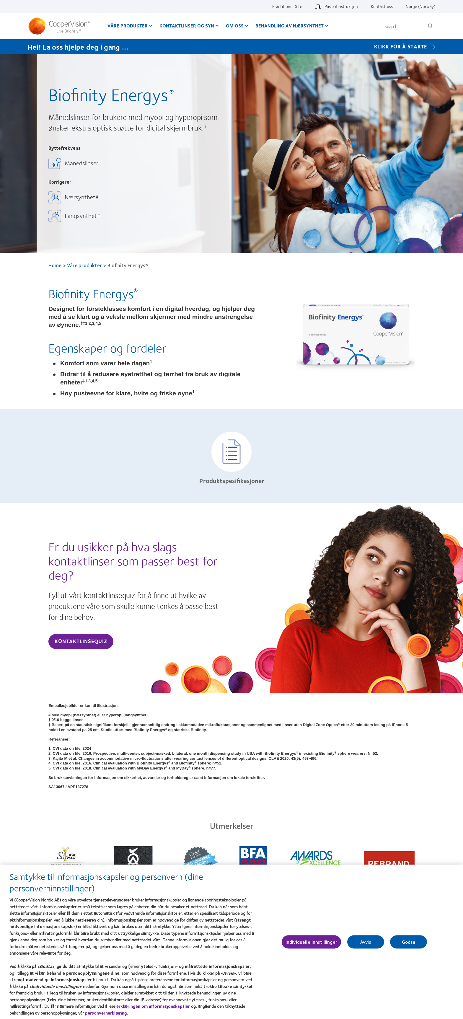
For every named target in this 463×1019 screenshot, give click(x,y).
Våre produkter (84, 265)
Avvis (365, 944)
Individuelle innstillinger (311, 944)
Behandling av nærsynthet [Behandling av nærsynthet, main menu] (289, 25)
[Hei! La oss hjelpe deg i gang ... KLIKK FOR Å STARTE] (231, 46)
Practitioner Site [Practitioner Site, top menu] (287, 6)
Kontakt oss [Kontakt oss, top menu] (382, 6)
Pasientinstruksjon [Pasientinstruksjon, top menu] (341, 6)
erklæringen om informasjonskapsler (153, 1009)
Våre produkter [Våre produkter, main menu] (127, 25)
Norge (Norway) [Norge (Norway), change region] (420, 6)
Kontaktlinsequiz (81, 641)
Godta (408, 944)
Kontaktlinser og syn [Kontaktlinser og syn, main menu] (186, 25)
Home (54, 265)
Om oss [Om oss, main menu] (235, 25)
